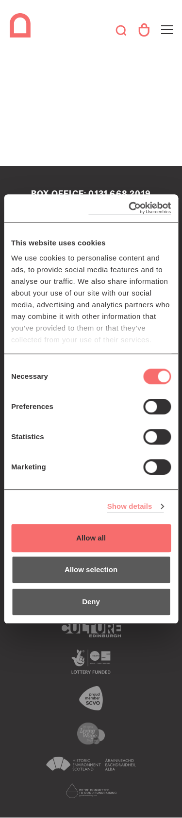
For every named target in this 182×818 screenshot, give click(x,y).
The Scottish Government (91, 662)
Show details (129, 506)
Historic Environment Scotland (91, 764)
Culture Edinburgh (91, 630)
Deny (91, 601)
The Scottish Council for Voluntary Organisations (91, 698)
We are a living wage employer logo (91, 733)
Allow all (91, 538)
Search (121, 30)
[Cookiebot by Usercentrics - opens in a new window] (129, 208)
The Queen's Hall (22, 25)
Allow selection (91, 569)
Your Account (143, 30)
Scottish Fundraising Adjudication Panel (91, 790)
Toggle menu (166, 23)
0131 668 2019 (119, 194)
